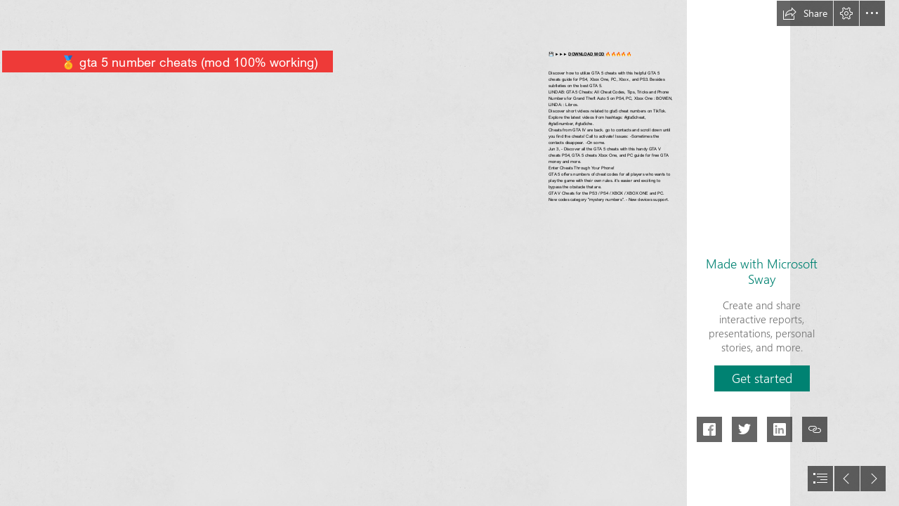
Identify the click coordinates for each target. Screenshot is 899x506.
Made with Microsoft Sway (762, 271)
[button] (805, 13)
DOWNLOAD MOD (587, 53)
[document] (449, 253)
